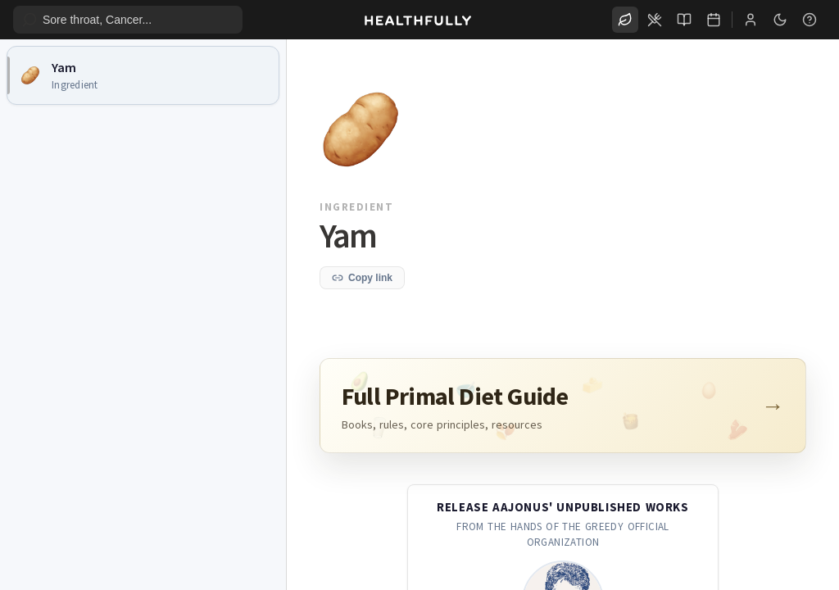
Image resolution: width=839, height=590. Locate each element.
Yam (64, 67)
